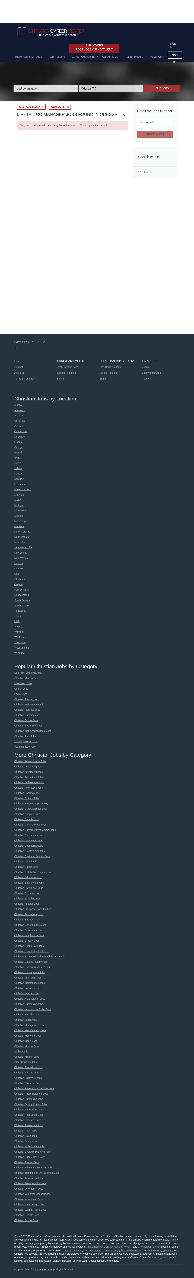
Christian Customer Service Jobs (32, 856)
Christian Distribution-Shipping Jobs (33, 872)
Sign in (173, 45)
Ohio (17, 573)
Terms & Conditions (25, 378)
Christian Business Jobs (27, 919)
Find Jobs (162, 88)
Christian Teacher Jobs (26, 699)
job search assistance (131, 1250)
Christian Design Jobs (26, 866)
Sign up (175, 56)
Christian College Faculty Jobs (31, 961)
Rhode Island (21, 595)
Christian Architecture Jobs (29, 782)
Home (17, 361)
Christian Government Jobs (29, 930)
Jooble (146, 367)
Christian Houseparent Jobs (29, 972)
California (19, 420)
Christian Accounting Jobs (28, 766)
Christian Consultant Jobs (28, 840)
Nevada (18, 563)
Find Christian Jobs (110, 367)
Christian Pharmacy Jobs (28, 1077)
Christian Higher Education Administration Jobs (40, 956)
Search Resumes (66, 372)
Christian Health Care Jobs (29, 946)
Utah (17, 621)
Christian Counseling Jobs (28, 845)
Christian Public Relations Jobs (31, 1093)
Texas (17, 616)
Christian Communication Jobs (31, 824)
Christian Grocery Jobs (26, 940)
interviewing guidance (161, 1250)
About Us (19, 372)
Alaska (18, 405)
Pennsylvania (21, 589)
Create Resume (108, 372)
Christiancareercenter (42, 1269)
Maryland (19, 494)
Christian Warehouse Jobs (28, 1199)
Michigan (19, 505)
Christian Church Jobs (26, 819)
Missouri (19, 515)
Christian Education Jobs (28, 877)
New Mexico (21, 558)
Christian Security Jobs (27, 1014)
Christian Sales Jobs (25, 1135)
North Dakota (21, 537)
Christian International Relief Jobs (32, 1009)
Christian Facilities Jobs (27, 709)
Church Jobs (21, 688)
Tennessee (20, 610)
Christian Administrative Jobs (30, 761)
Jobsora (146, 378)
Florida (18, 442)
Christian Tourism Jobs (26, 1162)
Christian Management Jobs (29, 1025)
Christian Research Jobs (27, 1120)
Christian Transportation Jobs (30, 1183)
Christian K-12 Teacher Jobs (29, 998)
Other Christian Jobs (25, 1062)
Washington (20, 637)
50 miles (143, 172)
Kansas (18, 473)
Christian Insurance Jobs (28, 988)
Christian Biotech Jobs (26, 798)
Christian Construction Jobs (29, 835)
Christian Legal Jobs (25, 1019)
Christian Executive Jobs (27, 893)
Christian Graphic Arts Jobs (29, 935)
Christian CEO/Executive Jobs (30, 808)
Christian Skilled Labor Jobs (29, 1146)
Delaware (19, 436)
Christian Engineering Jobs (29, 882)
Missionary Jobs (23, 683)
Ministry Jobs (21, 1051)
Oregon (18, 584)
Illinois (17, 463)
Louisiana (19, 484)
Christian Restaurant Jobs (28, 1125)
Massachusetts (22, 489)
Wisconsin (20, 642)
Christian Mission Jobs (26, 1056)
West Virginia (21, 647)
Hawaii (18, 452)
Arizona (18, 415)
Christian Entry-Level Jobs (28, 888)
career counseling (73, 1250)
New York (19, 568)
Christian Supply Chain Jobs (29, 1157)
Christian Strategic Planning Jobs (32, 1151)
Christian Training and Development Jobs (36, 1172)
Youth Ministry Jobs (25, 746)
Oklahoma (20, 579)
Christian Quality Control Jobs (30, 1104)
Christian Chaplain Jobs (27, 814)
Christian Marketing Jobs (28, 1035)
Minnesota (20, 510)
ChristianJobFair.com (149, 1246)
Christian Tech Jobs (25, 736)
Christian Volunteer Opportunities (32, 1194)
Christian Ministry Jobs (26, 678)
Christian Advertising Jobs (28, 771)
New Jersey (20, 552)
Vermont (19, 631)
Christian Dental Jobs (26, 861)
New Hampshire (23, 547)
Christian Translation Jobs (28, 1178)
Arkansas (19, 410)
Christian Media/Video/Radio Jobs (33, 730)
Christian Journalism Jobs (28, 1067)
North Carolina (22, 531)
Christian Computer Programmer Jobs (35, 829)
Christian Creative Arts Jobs (29, 851)
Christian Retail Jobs (25, 1130)
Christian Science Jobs (26, 1141)
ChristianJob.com (94, 1246)
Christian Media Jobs (25, 1041)
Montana (19, 526)
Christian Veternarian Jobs (28, 1188)
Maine (17, 500)
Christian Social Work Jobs (29, 725)
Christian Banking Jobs (27, 793)
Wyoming (19, 653)
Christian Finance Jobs (26, 903)
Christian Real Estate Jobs (28, 1114)
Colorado (19, 426)
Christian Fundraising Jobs (29, 914)
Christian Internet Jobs (26, 993)
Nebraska (19, 542)
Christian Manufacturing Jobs (30, 1030)
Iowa (17, 457)
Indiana (18, 468)
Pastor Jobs (20, 694)
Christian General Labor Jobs (30, 924)
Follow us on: (21, 341)
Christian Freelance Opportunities (32, 909)
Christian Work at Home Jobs (30, 1209)
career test (95, 1250)
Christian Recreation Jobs (28, 1109)
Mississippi (20, 521)
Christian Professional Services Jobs (34, 1088)
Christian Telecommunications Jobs (33, 1167)
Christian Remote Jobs (26, 1215)
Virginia (18, 626)
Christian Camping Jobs (27, 715)
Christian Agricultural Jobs (28, 777)
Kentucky (19, 478)
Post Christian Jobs (67, 367)
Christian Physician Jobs (27, 1083)
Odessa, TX (58, 107)
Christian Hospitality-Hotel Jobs (31, 951)
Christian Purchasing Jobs (28, 1004)
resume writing (110, 1250)
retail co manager (29, 107)
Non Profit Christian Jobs (28, 672)
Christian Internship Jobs (28, 977)
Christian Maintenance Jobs (29, 704)
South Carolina (22, 600)
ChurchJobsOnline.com (118, 1246)
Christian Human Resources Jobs (32, 967)
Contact (18, 367)
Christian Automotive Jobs (28, 787)
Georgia (18, 447)
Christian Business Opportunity (31, 803)
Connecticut (20, 431)
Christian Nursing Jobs (26, 1072)
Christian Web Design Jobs (29, 1204)
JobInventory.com (151, 372)
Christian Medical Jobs (26, 1046)
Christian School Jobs (26, 720)
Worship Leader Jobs (26, 741)
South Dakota (21, 605)
